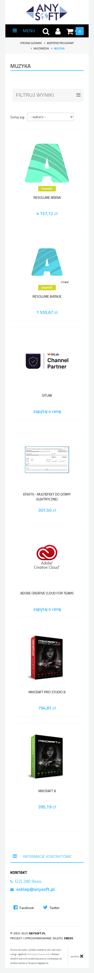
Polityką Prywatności (39, 954)
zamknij (77, 956)
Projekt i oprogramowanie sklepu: (41, 938)
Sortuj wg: (17, 117)
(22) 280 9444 (28, 881)
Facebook (24, 907)
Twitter (51, 907)
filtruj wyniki (48, 95)
